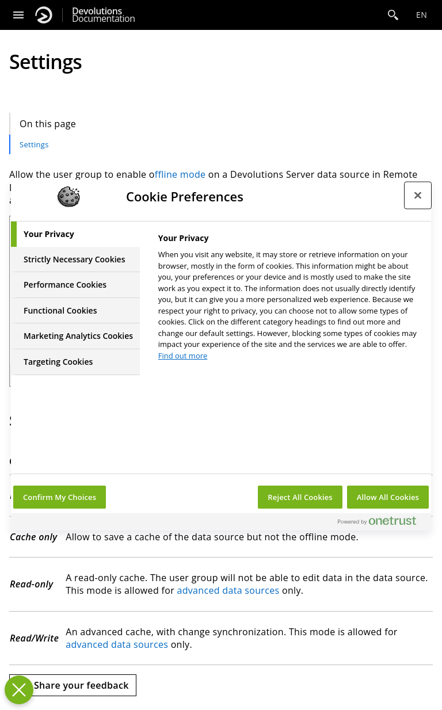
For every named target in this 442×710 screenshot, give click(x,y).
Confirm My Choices (59, 497)
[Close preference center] (417, 195)
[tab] (75, 234)
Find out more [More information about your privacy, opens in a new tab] (183, 355)
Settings (34, 144)
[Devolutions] (44, 15)
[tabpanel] (290, 300)
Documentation (103, 14)
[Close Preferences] (19, 689)
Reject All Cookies (300, 497)
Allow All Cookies (388, 497)
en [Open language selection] (421, 14)
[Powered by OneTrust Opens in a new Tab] (381, 523)
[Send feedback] (72, 685)
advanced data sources (228, 590)
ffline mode (180, 174)
